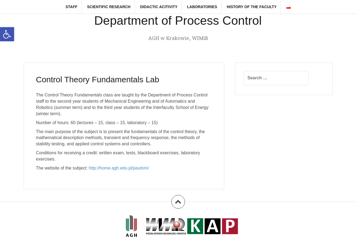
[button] (7, 34)
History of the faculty (252, 7)
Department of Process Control (178, 20)
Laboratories (202, 7)
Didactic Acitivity (159, 7)
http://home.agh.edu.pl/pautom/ (119, 168)
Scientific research (108, 7)
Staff (71, 7)
